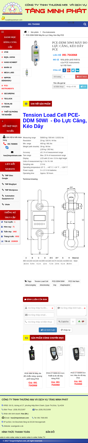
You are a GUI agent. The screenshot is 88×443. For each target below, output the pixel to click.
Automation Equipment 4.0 (8, 197)
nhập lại (65, 330)
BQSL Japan (9, 57)
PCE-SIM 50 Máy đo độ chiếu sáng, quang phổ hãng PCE (33, 371)
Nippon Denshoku (6, 79)
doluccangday (30, 285)
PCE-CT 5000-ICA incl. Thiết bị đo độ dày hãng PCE (55, 369)
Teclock (8, 99)
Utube (6, 204)
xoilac (12, 437)
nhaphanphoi (65, 285)
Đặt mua (82, 77)
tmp (54, 285)
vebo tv (3, 437)
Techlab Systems (7, 105)
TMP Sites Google (7, 176)
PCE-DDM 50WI (58, 281)
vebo (8, 437)
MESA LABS (9, 73)
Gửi (83, 87)
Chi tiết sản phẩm (41, 103)
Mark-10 (8, 67)
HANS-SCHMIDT (10, 62)
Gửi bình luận (48, 330)
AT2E (6, 52)
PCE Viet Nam (73, 281)
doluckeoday (44, 285)
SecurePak (9, 94)
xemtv (24, 437)
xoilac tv (18, 437)
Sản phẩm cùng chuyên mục (47, 337)
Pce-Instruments (8, 87)
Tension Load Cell (41, 281)
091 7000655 (12, 144)
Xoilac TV (41, 437)
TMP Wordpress (10, 190)
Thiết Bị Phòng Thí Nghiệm (10, 113)
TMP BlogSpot (9, 184)
